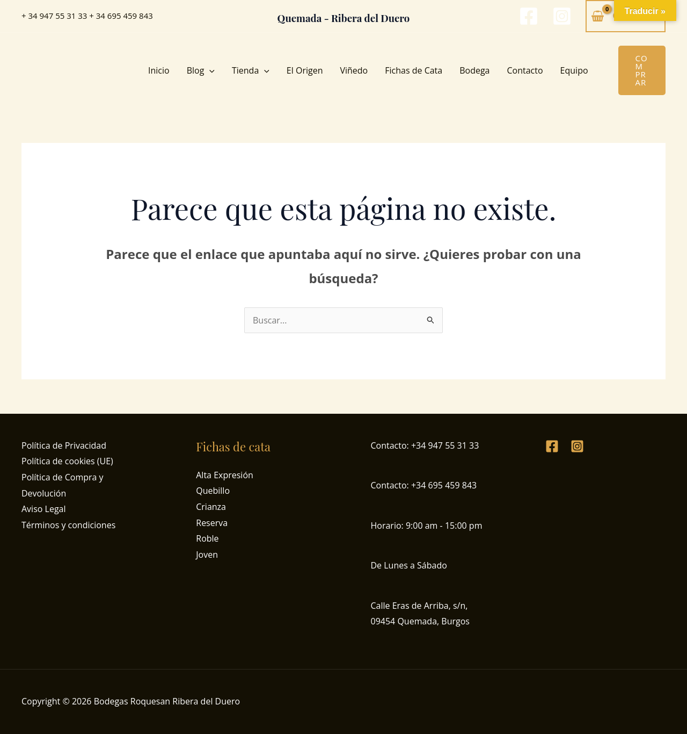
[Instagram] (562, 16)
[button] (209, 70)
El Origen (305, 70)
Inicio (159, 70)
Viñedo (354, 70)
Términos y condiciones (68, 525)
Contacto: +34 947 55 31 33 (425, 445)
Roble (207, 538)
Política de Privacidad (63, 445)
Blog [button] (201, 70)
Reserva (212, 523)
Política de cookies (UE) (67, 461)
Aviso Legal (43, 509)
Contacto (525, 70)
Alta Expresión (224, 475)
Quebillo (213, 490)
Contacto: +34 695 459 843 (424, 485)
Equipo (574, 70)
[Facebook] (529, 16)
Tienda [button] (250, 70)
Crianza (211, 507)
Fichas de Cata (413, 70)
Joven (207, 554)
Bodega (474, 70)
